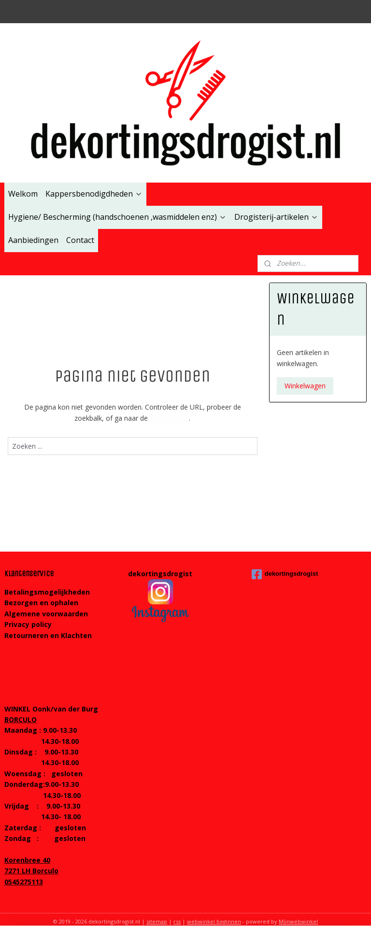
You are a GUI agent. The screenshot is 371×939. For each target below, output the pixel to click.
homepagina (169, 417)
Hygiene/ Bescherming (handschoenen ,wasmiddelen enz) (117, 217)
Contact (80, 240)
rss (177, 921)
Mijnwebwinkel (298, 921)
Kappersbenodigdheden (94, 193)
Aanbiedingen (33, 240)
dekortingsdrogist (285, 574)
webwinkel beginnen (214, 921)
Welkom (23, 193)
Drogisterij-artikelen (276, 217)
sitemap (156, 921)
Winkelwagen (305, 385)
